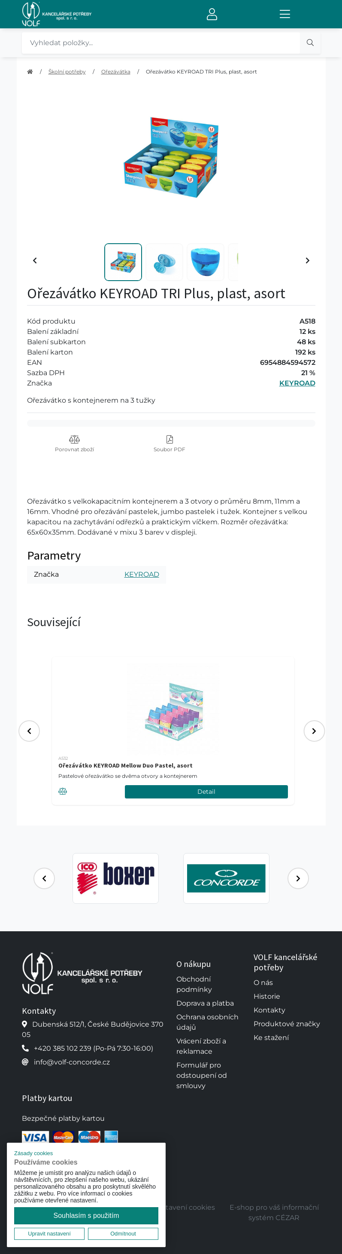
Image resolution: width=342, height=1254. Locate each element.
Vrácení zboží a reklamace (201, 1046)
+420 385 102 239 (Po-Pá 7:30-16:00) (93, 1048)
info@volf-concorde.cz (72, 1062)
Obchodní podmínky (194, 984)
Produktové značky (287, 1024)
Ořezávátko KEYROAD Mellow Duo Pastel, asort (125, 765)
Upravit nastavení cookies (171, 1207)
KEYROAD (297, 383)
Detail (206, 791)
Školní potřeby (67, 71)
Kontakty (269, 1010)
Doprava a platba (205, 1003)
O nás (263, 983)
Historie (267, 996)
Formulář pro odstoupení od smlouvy (201, 1075)
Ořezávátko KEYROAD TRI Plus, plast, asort (201, 71)
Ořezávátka (115, 71)
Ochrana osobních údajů (207, 1022)
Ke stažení (271, 1038)
